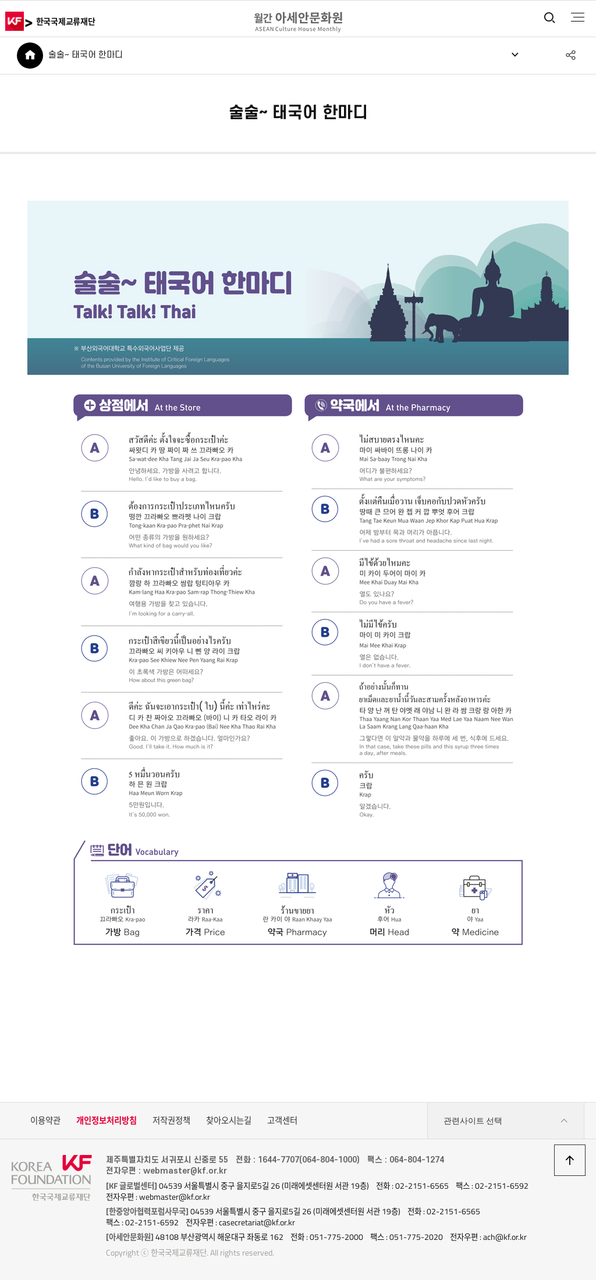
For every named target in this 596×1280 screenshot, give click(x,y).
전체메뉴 (577, 17)
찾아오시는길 (228, 1120)
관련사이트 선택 (506, 1121)
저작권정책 (171, 1120)
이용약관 (45, 1120)
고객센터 (282, 1120)
